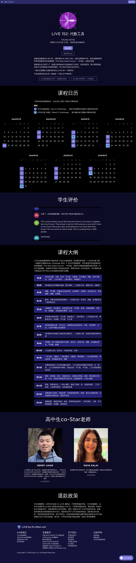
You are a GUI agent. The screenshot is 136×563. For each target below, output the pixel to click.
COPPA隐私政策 (99, 539)
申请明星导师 (72, 546)
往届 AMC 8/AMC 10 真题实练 (53, 535)
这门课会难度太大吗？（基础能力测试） (54, 79)
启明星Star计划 (22, 539)
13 (56, 173)
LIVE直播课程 (22, 535)
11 (91, 173)
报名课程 (68, 48)
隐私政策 (96, 537)
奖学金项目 (20, 541)
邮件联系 (71, 537)
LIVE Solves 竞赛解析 (50, 537)
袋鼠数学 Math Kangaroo (51, 546)
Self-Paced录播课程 (24, 537)
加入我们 (71, 544)
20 (56, 178)
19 (73, 141)
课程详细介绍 (68, 54)
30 (22, 186)
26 (73, 146)
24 (4, 146)
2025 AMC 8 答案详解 (50, 544)
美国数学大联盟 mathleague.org (54, 548)
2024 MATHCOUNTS (50, 541)
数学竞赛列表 (46, 539)
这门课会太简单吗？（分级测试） (84, 79)
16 (108, 141)
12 (73, 137)
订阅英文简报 (72, 541)
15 (39, 137)
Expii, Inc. (35, 552)
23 (108, 146)
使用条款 (96, 535)
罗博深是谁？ (72, 535)
